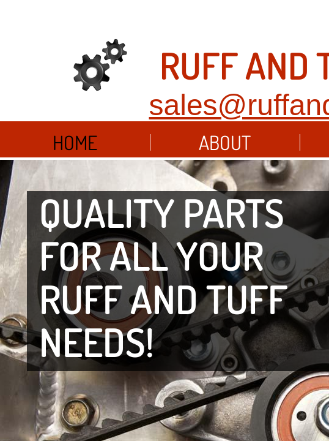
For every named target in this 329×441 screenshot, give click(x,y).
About (225, 142)
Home (75, 142)
